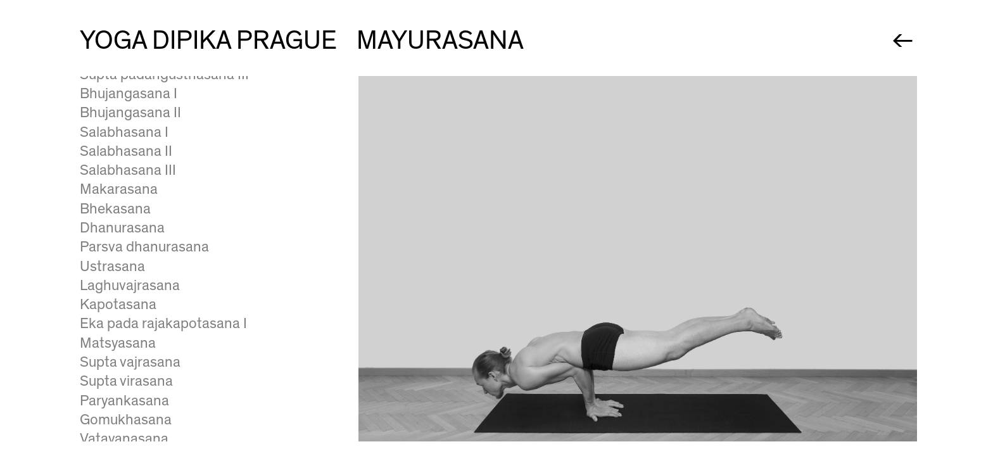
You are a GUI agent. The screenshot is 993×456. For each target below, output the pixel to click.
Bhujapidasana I (130, 120)
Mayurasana (118, 197)
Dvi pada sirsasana (139, 369)
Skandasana (119, 331)
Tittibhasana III (127, 82)
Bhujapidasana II (132, 140)
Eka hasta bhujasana (145, 101)
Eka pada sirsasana (141, 312)
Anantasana (118, 235)
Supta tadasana (129, 408)
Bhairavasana (123, 350)
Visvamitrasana (128, 274)
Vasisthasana (122, 254)
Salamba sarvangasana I (157, 427)
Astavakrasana (127, 216)
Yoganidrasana (127, 388)
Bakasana (111, 159)
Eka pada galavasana (146, 178)
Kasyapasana (122, 293)
